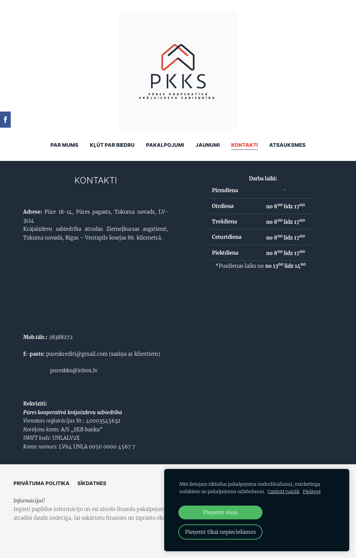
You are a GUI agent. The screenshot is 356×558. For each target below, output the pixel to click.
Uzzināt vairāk (283, 492)
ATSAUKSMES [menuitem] (287, 145)
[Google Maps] (95, 286)
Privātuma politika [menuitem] (41, 483)
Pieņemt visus (220, 512)
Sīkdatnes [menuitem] (91, 483)
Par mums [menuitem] (64, 145)
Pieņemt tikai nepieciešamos (220, 532)
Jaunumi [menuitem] (207, 145)
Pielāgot (312, 492)
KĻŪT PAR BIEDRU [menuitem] (112, 145)
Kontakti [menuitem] (244, 145)
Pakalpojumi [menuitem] (165, 145)
